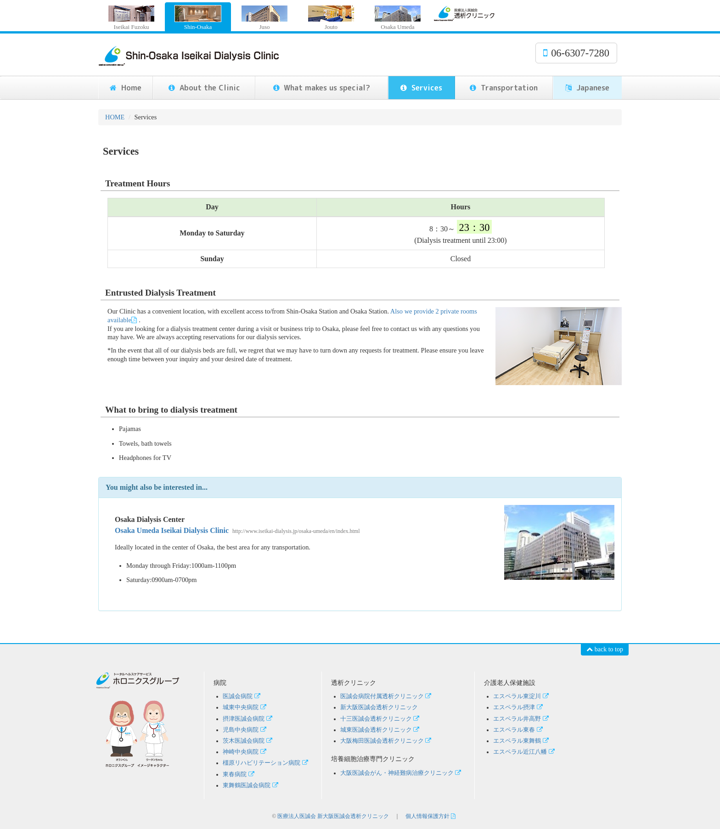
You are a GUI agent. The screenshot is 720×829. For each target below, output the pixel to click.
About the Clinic (204, 88)
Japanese (587, 88)
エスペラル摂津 (519, 707)
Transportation (504, 88)
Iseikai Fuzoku (131, 17)
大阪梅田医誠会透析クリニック (386, 741)
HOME (114, 117)
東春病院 (239, 774)
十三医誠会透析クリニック (381, 719)
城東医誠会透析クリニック (381, 730)
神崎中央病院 (241, 752)
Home (125, 88)
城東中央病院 (245, 707)
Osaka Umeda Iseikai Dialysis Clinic (237, 530)
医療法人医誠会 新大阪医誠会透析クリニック (333, 816)
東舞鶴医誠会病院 (251, 785)
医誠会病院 (242, 696)
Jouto (331, 17)
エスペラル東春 (519, 730)
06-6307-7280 (576, 53)
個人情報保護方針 (431, 816)
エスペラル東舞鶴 (522, 741)
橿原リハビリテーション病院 (266, 763)
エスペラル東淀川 (522, 696)
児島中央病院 (245, 730)
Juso (264, 17)
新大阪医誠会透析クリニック (379, 707)
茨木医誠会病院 (248, 741)
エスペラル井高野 (522, 719)
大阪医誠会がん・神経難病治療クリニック (401, 773)
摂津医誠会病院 (248, 719)
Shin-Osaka (197, 17)
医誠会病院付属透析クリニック (386, 696)
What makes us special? (322, 88)
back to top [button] (604, 649)
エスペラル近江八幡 (525, 752)
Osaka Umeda (397, 17)
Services (421, 88)
